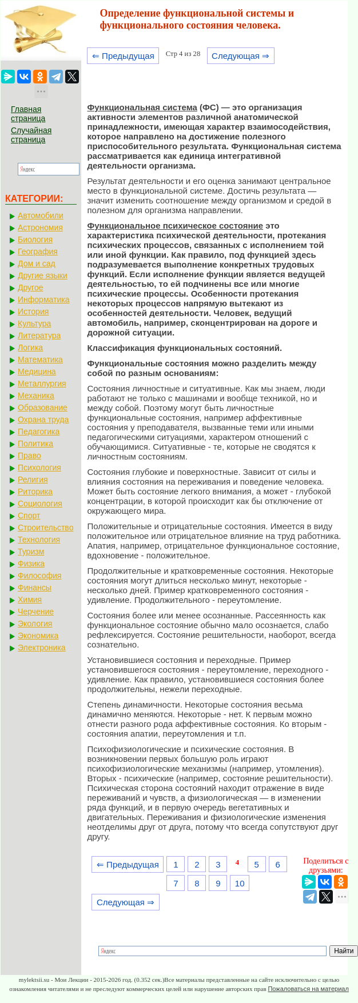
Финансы (34, 587)
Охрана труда (43, 419)
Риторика (35, 491)
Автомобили (40, 215)
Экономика (38, 635)
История (33, 311)
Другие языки (42, 275)
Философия (39, 575)
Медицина (37, 371)
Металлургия (42, 383)
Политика (35, 443)
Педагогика (38, 431)
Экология (35, 623)
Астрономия (40, 227)
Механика (36, 395)
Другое (30, 287)
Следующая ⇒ (240, 56)
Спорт (29, 515)
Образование (42, 407)
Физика (31, 563)
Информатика (43, 299)
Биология (35, 239)
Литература (39, 335)
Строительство (45, 527)
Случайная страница (31, 135)
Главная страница (28, 114)
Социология (40, 503)
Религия (33, 479)
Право (29, 455)
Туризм (31, 551)
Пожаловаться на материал (308, 988)
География (38, 251)
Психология (39, 467)
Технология (39, 539)
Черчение (36, 611)
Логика (30, 347)
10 (240, 883)
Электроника (42, 647)
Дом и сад (36, 263)
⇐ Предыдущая (123, 56)
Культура (34, 323)
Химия (30, 599)
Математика (40, 359)
